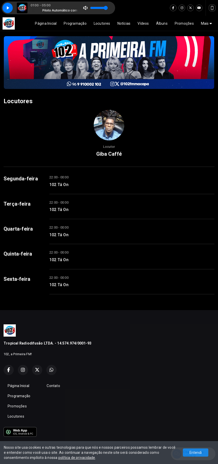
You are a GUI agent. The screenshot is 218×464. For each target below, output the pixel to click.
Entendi (195, 452)
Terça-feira (17, 204)
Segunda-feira (21, 179)
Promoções (184, 23)
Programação (75, 23)
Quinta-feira (18, 254)
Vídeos (143, 23)
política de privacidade (76, 458)
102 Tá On (59, 184)
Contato (53, 386)
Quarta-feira (18, 229)
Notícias (124, 23)
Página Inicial (46, 23)
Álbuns (162, 23)
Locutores (102, 23)
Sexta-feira (17, 279)
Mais (206, 23)
